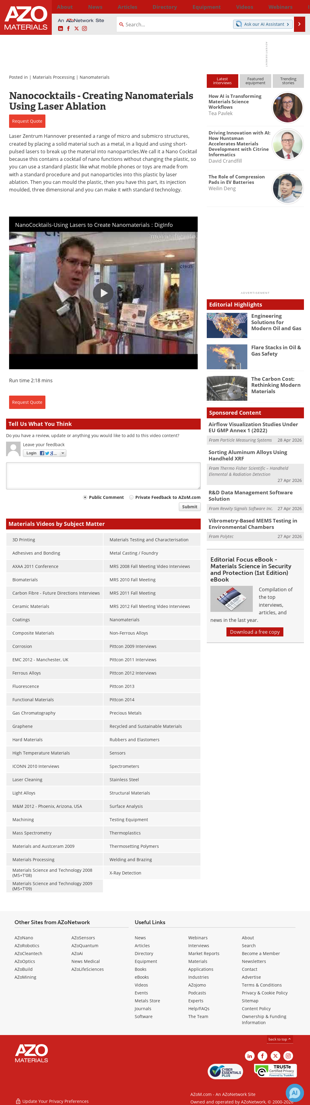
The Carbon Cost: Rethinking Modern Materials (273, 384)
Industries (198, 977)
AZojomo (197, 985)
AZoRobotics (27, 945)
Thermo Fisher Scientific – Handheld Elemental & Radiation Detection (248, 468)
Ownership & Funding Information (264, 1019)
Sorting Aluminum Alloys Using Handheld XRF (255, 453)
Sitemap (250, 1001)
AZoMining (25, 977)
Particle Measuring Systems (246, 438)
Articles (142, 945)
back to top (280, 1039)
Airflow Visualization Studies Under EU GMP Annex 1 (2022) (252, 427)
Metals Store (147, 1001)
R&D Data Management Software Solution (246, 492)
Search (249, 945)
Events (141, 993)
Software (144, 1016)
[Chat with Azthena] (295, 1093)
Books (141, 969)
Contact (249, 969)
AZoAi (77, 953)
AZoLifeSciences (87, 969)
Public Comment (106, 497)
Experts (195, 1001)
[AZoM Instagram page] (84, 28)
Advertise (251, 977)
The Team (198, 1016)
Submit (189, 506)
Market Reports (203, 953)
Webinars (198, 938)
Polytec (226, 530)
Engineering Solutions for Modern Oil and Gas (276, 321)
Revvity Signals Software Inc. (246, 504)
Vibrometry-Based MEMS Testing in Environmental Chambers (249, 519)
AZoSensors (83, 938)
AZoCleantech (28, 953)
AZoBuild (24, 969)
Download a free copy (255, 626)
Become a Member (261, 953)
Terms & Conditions (262, 985)
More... (296, 7)
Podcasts (197, 993)
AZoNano (24, 938)
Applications (200, 969)
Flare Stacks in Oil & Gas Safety (274, 350)
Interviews (198, 945)
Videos (141, 985)
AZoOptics (25, 961)
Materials (197, 961)
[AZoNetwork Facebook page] (68, 28)
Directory (139, 7)
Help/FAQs (198, 1008)
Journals (143, 1008)
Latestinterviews (222, 80)
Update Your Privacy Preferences (52, 1097)
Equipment (146, 961)
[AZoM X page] (76, 28)
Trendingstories (288, 80)
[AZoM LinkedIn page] (60, 28)
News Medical (85, 961)
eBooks (142, 977)
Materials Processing (54, 77)
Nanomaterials (95, 77)
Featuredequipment (255, 80)
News (140, 938)
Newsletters (254, 961)
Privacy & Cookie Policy (265, 993)
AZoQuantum (84, 945)
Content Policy (256, 1008)
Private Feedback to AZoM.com (168, 497)
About (248, 938)
